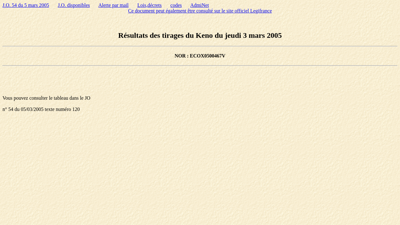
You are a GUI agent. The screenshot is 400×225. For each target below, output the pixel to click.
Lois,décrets (150, 5)
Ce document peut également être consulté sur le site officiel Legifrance (200, 10)
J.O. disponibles (74, 5)
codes (176, 5)
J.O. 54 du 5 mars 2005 (25, 5)
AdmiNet (199, 5)
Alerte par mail (113, 5)
